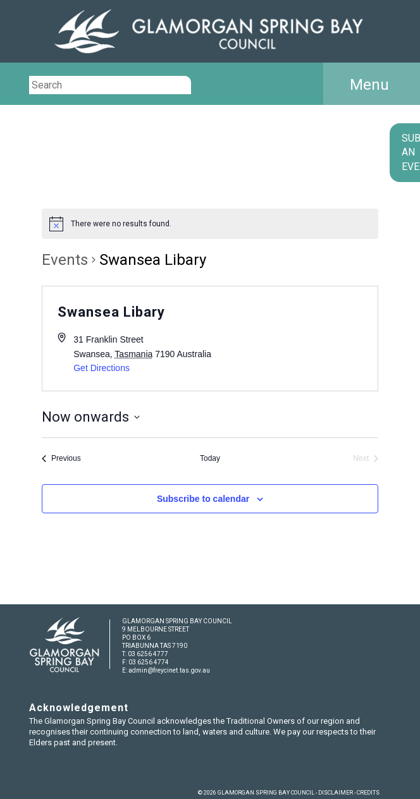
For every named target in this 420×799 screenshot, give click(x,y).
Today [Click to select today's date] (210, 458)
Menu (369, 85)
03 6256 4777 (148, 653)
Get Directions (101, 368)
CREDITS (368, 793)
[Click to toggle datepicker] (91, 416)
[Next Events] (365, 458)
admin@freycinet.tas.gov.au (169, 670)
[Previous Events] (61, 458)
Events (65, 260)
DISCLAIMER (335, 793)
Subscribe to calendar (203, 499)
